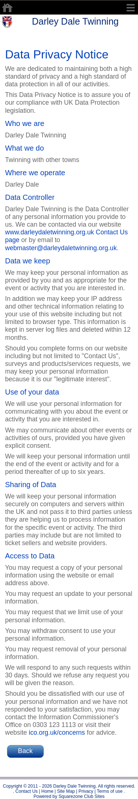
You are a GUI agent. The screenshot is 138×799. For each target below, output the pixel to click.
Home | (48, 791)
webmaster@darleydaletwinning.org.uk (61, 248)
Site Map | (66, 791)
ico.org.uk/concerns (57, 732)
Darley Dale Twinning (75, 21)
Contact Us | (27, 791)
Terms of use (109, 791)
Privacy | (86, 791)
